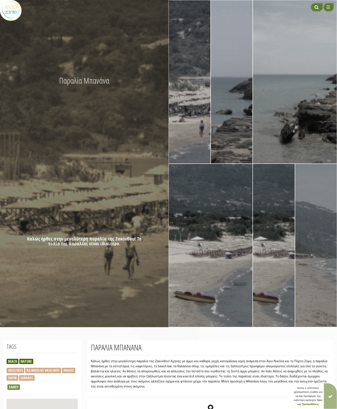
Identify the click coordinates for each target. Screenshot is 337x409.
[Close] (330, 396)
